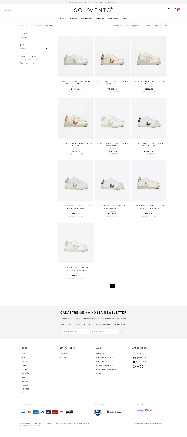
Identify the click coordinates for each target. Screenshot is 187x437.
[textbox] (15, 12)
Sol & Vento (31, 29)
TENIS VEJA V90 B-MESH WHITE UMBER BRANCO (76, 148)
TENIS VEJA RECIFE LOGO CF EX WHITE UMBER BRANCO (112, 85)
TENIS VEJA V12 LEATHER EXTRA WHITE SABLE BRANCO (112, 148)
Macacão (25, 376)
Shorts (25, 384)
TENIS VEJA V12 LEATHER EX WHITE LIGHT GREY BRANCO (75, 210)
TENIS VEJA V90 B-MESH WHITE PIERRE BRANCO (149, 85)
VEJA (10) (24, 41)
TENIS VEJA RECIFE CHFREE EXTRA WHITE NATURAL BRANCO (75, 272)
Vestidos (25, 392)
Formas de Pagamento (104, 368)
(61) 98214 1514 (139, 361)
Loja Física (63, 360)
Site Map (98, 376)
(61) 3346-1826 (139, 357)
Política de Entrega (103, 364)
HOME (22, 29)
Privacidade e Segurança (105, 372)
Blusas (25, 360)
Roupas (73, 21)
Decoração (113, 21)
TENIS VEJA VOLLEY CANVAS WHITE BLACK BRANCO (148, 148)
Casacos (25, 368)
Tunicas (25, 388)
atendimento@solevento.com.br (145, 365)
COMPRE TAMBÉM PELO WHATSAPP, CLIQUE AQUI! (93, 2)
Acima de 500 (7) (27, 66)
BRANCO (49, 29)
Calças (25, 364)
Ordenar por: (118, 29)
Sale (23, 396)
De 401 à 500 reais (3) (28, 63)
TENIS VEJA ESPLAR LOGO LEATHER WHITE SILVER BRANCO (76, 85)
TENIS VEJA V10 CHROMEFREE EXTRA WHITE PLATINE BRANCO (148, 210)
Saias (24, 380)
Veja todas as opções (46, 52)
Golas (24, 372)
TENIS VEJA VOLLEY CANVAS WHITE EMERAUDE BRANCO (112, 210)
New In (63, 21)
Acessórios (86, 21)
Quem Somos (64, 357)
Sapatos (100, 21)
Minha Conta (100, 357)
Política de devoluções (105, 360)
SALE (124, 21)
